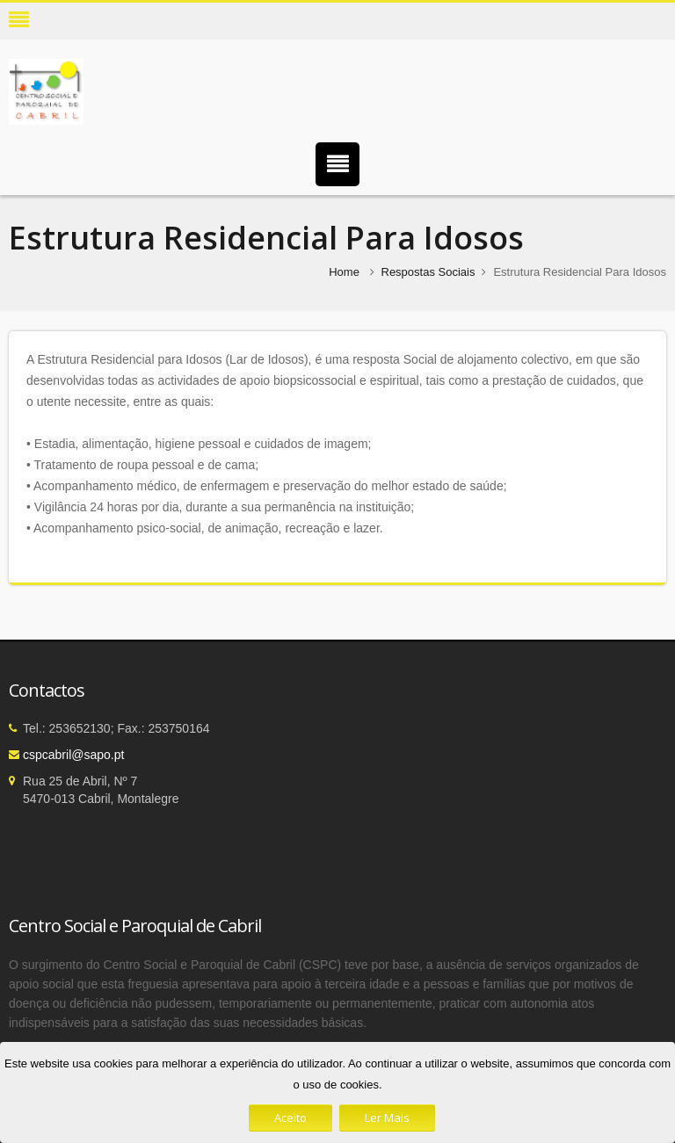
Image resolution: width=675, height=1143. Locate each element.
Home (344, 272)
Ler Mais (387, 1117)
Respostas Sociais (428, 272)
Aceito (290, 1117)
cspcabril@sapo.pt (73, 755)
